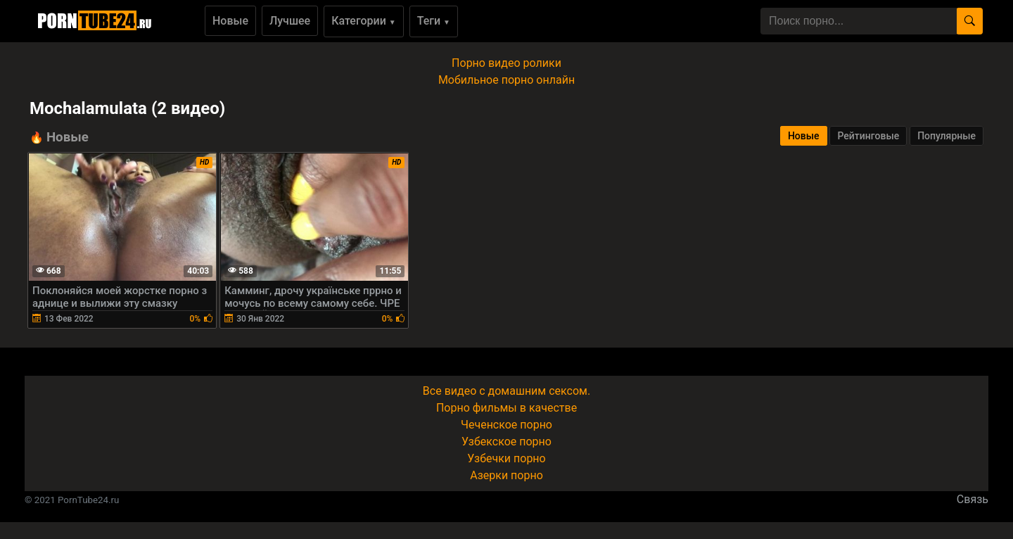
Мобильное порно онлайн (506, 80)
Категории (363, 20)
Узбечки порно (506, 458)
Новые (230, 20)
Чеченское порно (506, 424)
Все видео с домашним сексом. (506, 391)
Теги (433, 20)
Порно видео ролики (506, 63)
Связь (972, 499)
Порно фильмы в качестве (506, 407)
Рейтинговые (868, 135)
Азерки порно (506, 475)
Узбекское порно (506, 441)
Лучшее (289, 20)
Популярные (946, 135)
